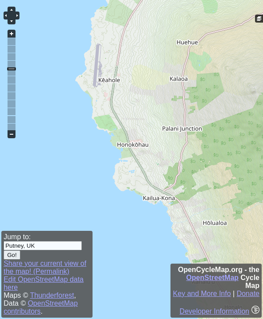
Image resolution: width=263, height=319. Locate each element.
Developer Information (214, 311)
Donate (247, 293)
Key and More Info (202, 293)
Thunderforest (52, 295)
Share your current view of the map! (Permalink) (45, 267)
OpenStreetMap (212, 277)
